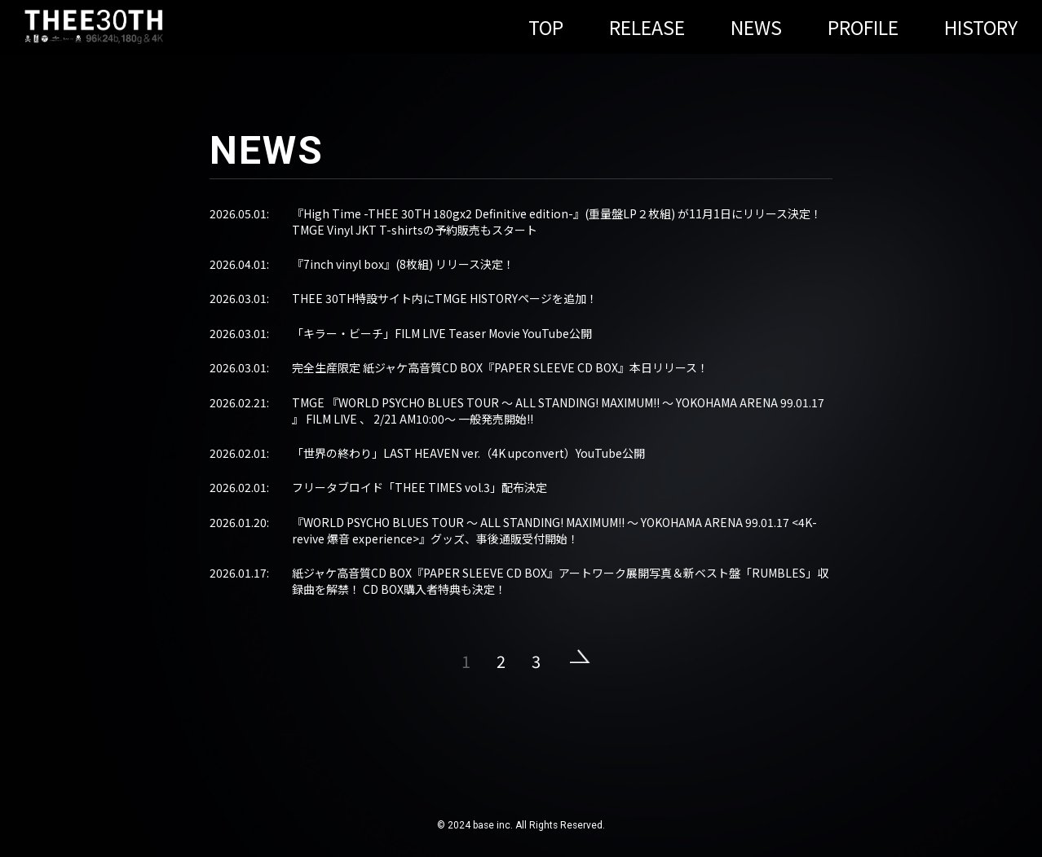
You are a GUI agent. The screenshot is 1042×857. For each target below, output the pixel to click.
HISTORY (981, 27)
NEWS (756, 27)
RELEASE (647, 27)
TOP (545, 27)
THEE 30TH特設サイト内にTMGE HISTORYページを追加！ (445, 298)
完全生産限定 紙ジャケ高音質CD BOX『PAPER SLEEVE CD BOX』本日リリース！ (500, 367)
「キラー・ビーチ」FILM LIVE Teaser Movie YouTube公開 (442, 333)
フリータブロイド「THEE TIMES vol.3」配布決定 (419, 487)
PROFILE (863, 27)
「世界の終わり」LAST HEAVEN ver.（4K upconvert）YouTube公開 (468, 453)
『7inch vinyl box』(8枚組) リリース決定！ (403, 264)
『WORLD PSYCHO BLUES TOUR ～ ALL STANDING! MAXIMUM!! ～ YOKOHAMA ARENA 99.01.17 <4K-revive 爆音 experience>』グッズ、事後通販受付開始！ (554, 530)
